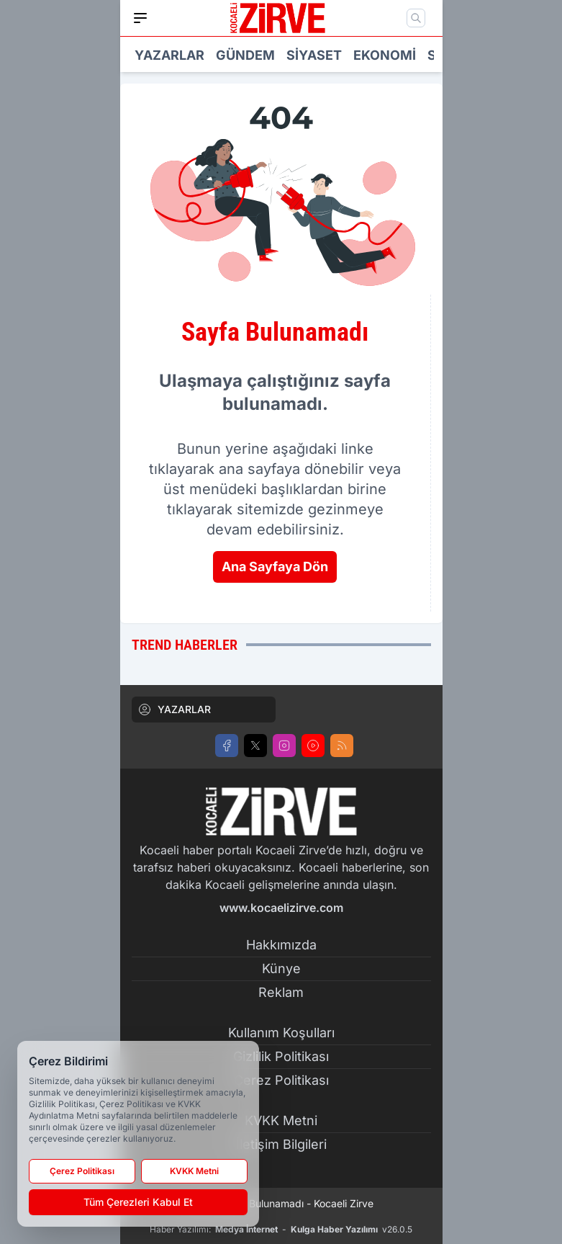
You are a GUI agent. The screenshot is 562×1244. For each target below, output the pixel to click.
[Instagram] (284, 745)
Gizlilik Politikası (281, 1056)
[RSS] (341, 745)
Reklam (281, 992)
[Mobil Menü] (140, 18)
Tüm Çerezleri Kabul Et (138, 1202)
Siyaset (314, 55)
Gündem (245, 55)
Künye (281, 968)
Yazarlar (169, 55)
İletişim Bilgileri (281, 1144)
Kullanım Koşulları (281, 1032)
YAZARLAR (174, 709)
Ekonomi (384, 55)
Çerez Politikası (281, 1080)
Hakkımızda (281, 944)
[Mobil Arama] (416, 18)
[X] (255, 745)
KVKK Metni (281, 1120)
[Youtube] (313, 745)
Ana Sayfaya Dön (275, 566)
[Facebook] (226, 745)
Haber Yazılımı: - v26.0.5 (281, 1229)
